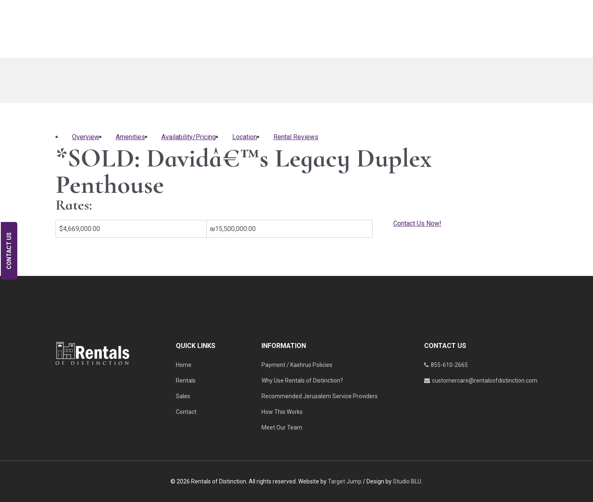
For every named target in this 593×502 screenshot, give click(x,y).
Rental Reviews (295, 137)
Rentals (186, 380)
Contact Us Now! (417, 223)
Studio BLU (407, 481)
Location (244, 137)
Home (183, 365)
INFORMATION (283, 346)
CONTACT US (445, 346)
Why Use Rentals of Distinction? (302, 380)
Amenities (130, 137)
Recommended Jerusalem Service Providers (319, 396)
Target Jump (345, 481)
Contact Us (9, 250)
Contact (186, 412)
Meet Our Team (281, 427)
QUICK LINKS (195, 346)
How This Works (282, 412)
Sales (183, 396)
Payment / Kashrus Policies (296, 365)
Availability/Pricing (188, 137)
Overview (85, 137)
